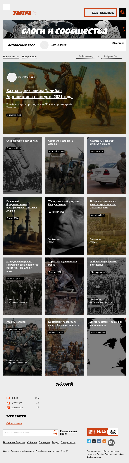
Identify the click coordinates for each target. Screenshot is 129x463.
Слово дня (44, 442)
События (32, 442)
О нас (6, 451)
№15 (101, 431)
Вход (95, 12)
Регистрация (107, 12)
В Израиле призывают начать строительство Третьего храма (103, 204)
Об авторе (118, 43)
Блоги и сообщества (14, 442)
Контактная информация (22, 451)
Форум (51, 242)
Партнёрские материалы (47, 451)
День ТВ (64, 451)
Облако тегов (14, 423)
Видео (55, 442)
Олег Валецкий (26, 77)
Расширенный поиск (68, 432)
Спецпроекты (68, 442)
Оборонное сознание (16, 363)
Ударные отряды (16, 322)
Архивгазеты (113, 432)
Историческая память (17, 302)
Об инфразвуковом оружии (22, 140)
